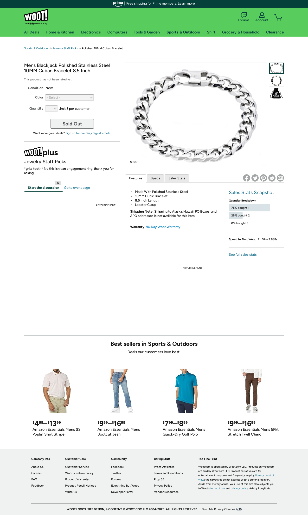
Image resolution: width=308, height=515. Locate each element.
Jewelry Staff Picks (65, 48)
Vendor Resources (166, 492)
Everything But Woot (125, 485)
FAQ (34, 479)
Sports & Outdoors (36, 48)
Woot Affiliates (164, 467)
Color (39, 97)
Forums (244, 17)
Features (135, 178)
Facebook (117, 467)
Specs (155, 178)
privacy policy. (240, 488)
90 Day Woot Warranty (163, 227)
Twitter (116, 473)
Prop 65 (159, 479)
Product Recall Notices (80, 485)
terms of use (217, 488)
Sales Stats (176, 178)
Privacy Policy (163, 485)
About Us (37, 467)
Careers (36, 473)
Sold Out (72, 124)
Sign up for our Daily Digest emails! (88, 133)
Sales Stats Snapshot (251, 192)
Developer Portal (122, 492)
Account (261, 17)
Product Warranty (77, 479)
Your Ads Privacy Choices (218, 509)
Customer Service (77, 467)
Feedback (37, 485)
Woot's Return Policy (79, 473)
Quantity (36, 108)
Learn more (186, 3)
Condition (35, 88)
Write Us (71, 492)
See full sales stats (243, 255)
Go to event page (77, 188)
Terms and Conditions (168, 473)
